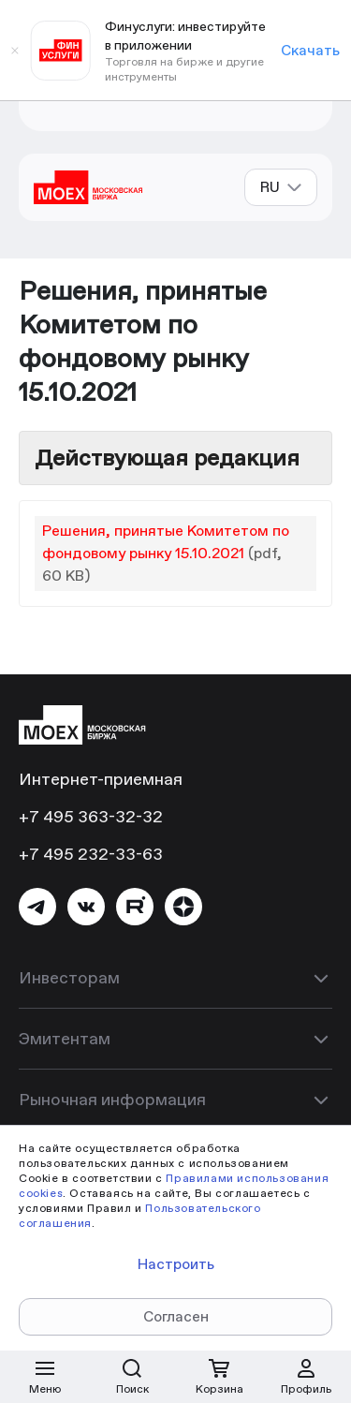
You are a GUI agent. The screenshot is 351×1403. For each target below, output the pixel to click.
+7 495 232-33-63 (91, 853)
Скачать (310, 50)
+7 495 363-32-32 (91, 816)
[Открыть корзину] (219, 1377)
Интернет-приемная (101, 779)
